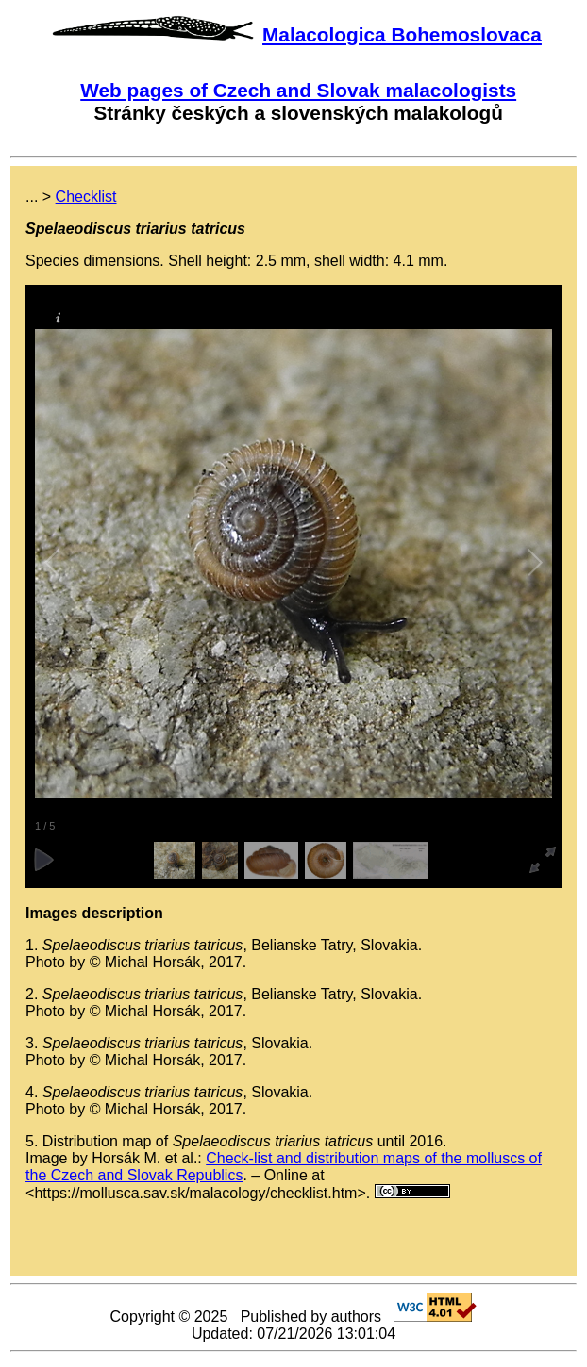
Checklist (86, 197)
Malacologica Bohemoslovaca (402, 34)
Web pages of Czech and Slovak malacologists (298, 90)
